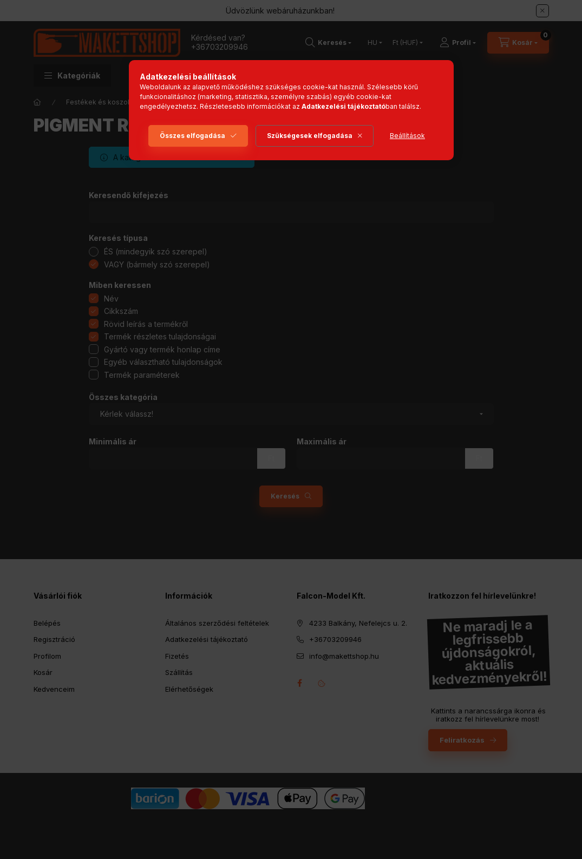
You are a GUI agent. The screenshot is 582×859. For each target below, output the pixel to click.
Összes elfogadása (192, 136)
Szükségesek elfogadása (309, 136)
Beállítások (407, 136)
